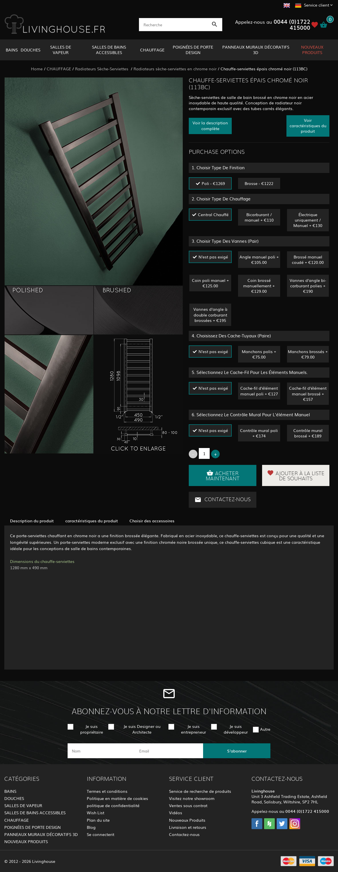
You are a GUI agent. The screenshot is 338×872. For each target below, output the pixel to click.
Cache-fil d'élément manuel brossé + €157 (308, 393)
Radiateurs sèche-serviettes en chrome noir (175, 68)
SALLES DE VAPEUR (60, 49)
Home (37, 68)
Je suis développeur (236, 728)
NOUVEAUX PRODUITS (312, 49)
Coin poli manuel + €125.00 (210, 282)
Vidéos (175, 812)
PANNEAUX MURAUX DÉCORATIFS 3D (255, 49)
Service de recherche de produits (200, 791)
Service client (316, 5)
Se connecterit (100, 834)
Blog (91, 827)
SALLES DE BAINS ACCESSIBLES (109, 49)
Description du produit (32, 520)
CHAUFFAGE (152, 50)
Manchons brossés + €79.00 (308, 354)
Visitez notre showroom (192, 798)
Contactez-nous (222, 499)
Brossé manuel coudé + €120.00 (308, 259)
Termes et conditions (107, 791)
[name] (101, 751)
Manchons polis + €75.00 (259, 354)
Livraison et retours (187, 827)
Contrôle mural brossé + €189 (308, 433)
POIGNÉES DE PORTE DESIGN (193, 49)
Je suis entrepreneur (193, 728)
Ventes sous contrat (188, 805)
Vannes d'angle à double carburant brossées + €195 (210, 314)
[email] (168, 751)
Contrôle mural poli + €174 (259, 433)
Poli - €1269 (213, 183)
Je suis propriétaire (91, 728)
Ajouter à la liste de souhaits (296, 475)
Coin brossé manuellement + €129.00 (259, 285)
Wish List (95, 812)
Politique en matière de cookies (117, 798)
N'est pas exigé (213, 257)
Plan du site (98, 820)
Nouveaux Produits (187, 820)
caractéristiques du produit (91, 520)
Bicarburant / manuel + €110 (259, 217)
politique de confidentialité (113, 805)
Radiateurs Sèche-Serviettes (102, 68)
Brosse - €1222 (259, 183)
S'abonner (237, 751)
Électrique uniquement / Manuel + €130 (307, 220)
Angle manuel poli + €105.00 (259, 259)
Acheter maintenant (222, 475)
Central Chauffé (213, 214)
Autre (265, 729)
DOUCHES (30, 50)
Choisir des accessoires (151, 520)
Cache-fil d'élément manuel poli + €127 (259, 390)
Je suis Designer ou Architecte (141, 728)
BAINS (12, 50)
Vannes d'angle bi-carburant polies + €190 (308, 285)
